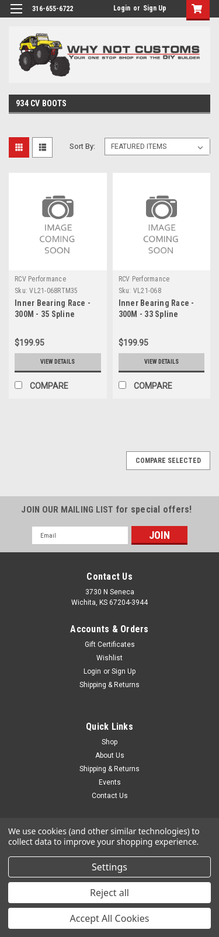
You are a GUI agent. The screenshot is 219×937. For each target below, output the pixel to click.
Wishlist (109, 658)
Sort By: (82, 146)
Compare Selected (168, 461)
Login (121, 8)
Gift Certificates (110, 644)
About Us (109, 755)
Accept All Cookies (110, 918)
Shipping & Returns (109, 685)
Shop (109, 742)
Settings (109, 867)
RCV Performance (40, 279)
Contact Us (110, 796)
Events (110, 782)
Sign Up (154, 8)
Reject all (109, 892)
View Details (57, 361)
